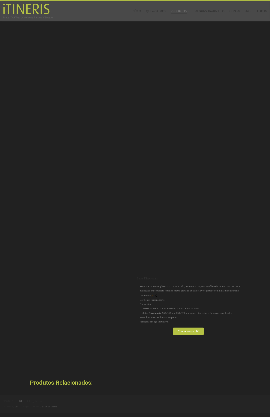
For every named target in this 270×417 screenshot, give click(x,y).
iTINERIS (18, 401)
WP (17, 406)
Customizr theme (48, 406)
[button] (188, 331)
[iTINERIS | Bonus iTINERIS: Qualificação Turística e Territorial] (26, 8)
